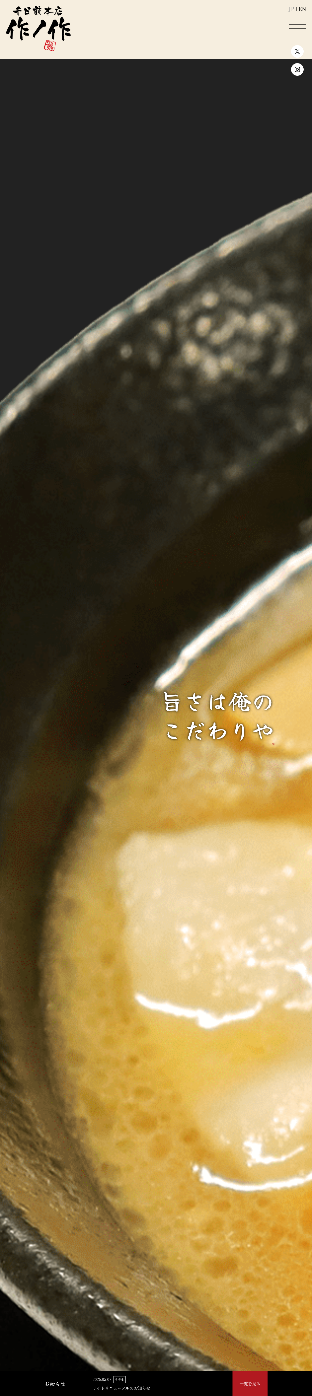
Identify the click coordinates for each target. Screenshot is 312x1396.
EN (302, 9)
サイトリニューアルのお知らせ (121, 1388)
